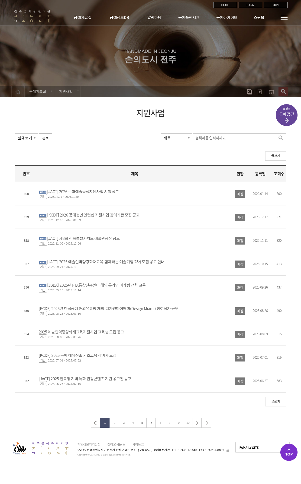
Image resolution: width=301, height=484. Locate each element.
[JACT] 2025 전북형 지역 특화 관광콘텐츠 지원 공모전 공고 (85, 378)
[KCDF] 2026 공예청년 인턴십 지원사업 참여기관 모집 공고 (93, 215)
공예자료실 (82, 17)
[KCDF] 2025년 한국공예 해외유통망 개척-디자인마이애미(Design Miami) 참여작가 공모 (108, 308)
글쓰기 (275, 155)
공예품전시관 (188, 17)
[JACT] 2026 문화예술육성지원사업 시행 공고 (83, 191)
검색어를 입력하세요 (210, 138)
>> (206, 423)
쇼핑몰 (259, 17)
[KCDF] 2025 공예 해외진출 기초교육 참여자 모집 (77, 355)
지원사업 (65, 91)
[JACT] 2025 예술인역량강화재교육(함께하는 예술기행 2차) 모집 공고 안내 (106, 261)
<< (95, 423)
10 (188, 422)
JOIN (276, 5)
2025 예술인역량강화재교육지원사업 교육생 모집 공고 (81, 332)
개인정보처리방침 (89, 444)
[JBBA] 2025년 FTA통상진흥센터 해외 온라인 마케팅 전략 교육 (96, 285)
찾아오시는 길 (116, 444)
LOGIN (250, 5)
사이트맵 (138, 444)
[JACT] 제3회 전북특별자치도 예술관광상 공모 (83, 238)
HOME (225, 5)
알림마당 (154, 17)
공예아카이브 (226, 17)
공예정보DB (119, 17)
